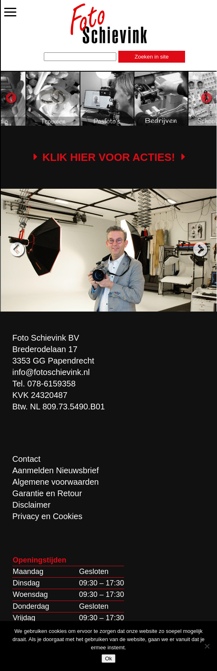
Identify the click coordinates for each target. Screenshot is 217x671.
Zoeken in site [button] (152, 57)
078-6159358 (51, 383)
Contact (26, 458)
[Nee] (207, 646)
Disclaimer (31, 504)
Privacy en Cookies (47, 516)
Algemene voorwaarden (55, 481)
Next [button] (206, 98)
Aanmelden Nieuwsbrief (55, 470)
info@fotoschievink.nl (51, 372)
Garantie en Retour (47, 493)
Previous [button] (11, 98)
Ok (108, 658)
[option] (81, 98)
